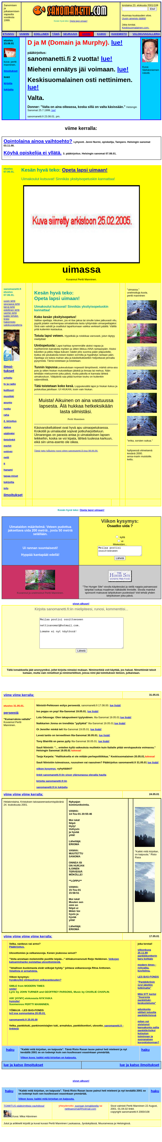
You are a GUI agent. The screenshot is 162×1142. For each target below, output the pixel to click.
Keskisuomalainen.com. (135, 27)
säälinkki (9, 433)
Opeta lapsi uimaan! (78, 21)
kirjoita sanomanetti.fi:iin (51, 782)
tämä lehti (9, 306)
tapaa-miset (11, 475)
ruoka (7, 408)
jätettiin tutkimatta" (145, 988)
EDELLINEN (41, 34)
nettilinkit (8, 451)
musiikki (9, 396)
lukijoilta (9, 482)
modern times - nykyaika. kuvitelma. (147, 969)
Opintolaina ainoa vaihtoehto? (38, 141)
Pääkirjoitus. (17, 948)
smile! (13, 990)
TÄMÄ (56, 34)
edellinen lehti (12, 309)
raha (6, 414)
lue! (116, 42)
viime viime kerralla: (19, 696)
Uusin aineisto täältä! (134, 18)
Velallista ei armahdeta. (23, 972)
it (4, 463)
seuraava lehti (12, 303)
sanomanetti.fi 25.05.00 (23, 1021)
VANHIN (24, 34)
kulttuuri (9, 390)
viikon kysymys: (46, 770)
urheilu (8, 377)
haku (10, 1052)
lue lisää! (115, 707)
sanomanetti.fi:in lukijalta (51, 788)
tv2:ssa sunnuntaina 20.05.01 (27, 1015)
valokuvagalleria (13, 324)
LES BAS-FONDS (148, 978)
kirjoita (8, 83)
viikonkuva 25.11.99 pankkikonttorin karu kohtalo (147, 956)
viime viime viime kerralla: (23, 796)
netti (6, 457)
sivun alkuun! (81, 605)
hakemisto (9, 321)
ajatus (7, 427)
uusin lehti (9, 300)
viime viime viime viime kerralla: (28, 938)
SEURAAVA (70, 34)
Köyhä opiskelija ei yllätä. (33, 152)
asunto (8, 402)
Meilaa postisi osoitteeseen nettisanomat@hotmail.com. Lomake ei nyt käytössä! (119, 552)
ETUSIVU (8, 34)
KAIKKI (101, 34)
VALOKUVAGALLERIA (146, 34)
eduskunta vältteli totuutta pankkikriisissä (147, 1014)
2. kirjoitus (10, 421)
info (6, 488)
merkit (7, 445)
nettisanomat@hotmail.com (80, 1110)
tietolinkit (9, 439)
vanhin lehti (10, 312)
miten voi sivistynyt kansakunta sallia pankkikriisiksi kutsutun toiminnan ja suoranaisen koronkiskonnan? (148, 1034)
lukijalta (8, 89)
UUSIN (86, 34)
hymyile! (14, 1003)
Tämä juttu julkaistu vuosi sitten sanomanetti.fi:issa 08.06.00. (66, 450)
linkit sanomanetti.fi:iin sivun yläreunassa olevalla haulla (71, 776)
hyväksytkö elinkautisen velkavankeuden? (35, 981)
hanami (8, 469)
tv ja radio (10, 383)
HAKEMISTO (119, 34)
